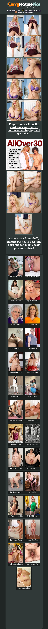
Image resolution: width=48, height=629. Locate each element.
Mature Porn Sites (24, 12)
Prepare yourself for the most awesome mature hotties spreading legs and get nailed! (24, 128)
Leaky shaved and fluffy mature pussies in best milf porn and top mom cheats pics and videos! (24, 243)
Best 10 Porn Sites (31, 10)
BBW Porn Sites (13, 10)
